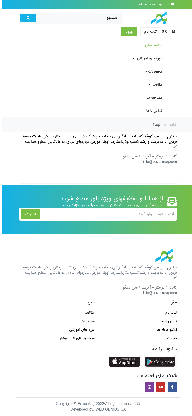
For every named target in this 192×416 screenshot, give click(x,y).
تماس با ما (152, 110)
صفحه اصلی (151, 45)
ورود (127, 32)
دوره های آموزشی (145, 58)
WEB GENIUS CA (108, 409)
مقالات (153, 84)
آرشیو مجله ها (165, 329)
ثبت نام (148, 32)
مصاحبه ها (152, 97)
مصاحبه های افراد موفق (75, 338)
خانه (171, 125)
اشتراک (28, 214)
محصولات (151, 71)
